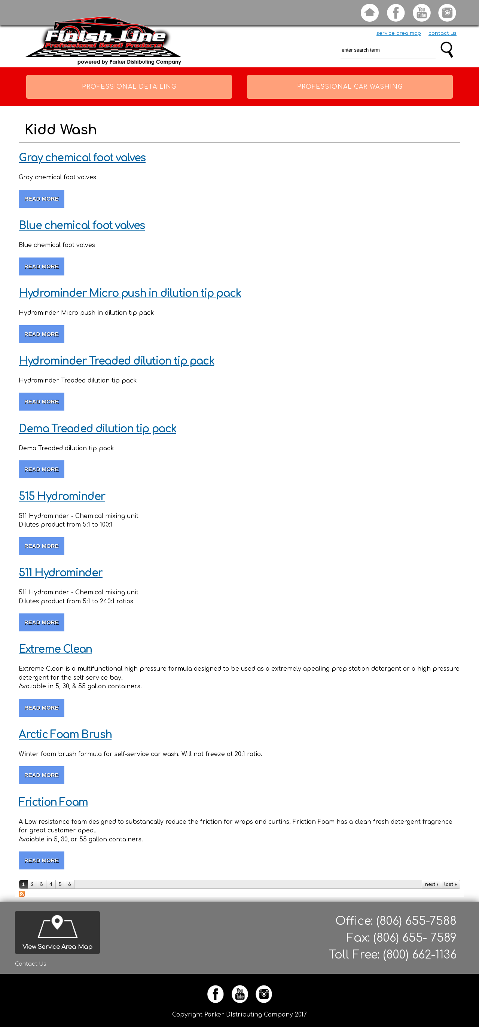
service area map (398, 33)
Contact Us (30, 964)
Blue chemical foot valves (82, 226)
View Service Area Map (57, 946)
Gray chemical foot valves (82, 158)
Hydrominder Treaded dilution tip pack (116, 361)
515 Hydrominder (62, 497)
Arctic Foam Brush (65, 735)
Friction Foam (53, 802)
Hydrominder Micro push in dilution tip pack (130, 293)
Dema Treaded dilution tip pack (97, 429)
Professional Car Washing (350, 86)
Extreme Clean (55, 649)
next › (431, 884)
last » (450, 884)
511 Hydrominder (61, 573)
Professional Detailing (129, 86)
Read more (44, 198)
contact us (442, 33)
